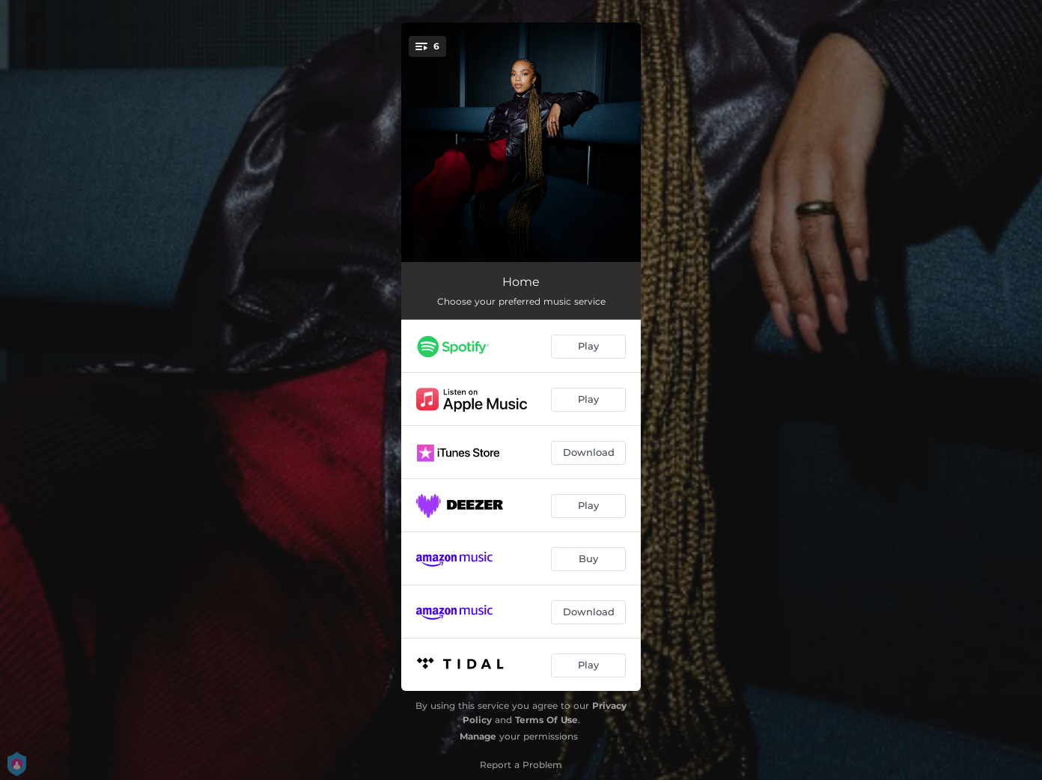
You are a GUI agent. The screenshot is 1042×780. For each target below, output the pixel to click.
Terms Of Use (546, 719)
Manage (478, 736)
